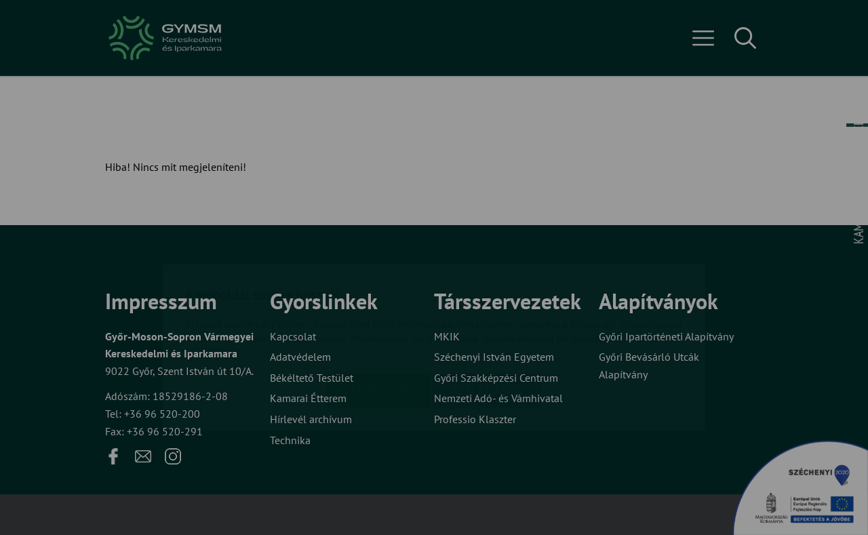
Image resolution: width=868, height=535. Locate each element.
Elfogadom (378, 311)
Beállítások (487, 311)
